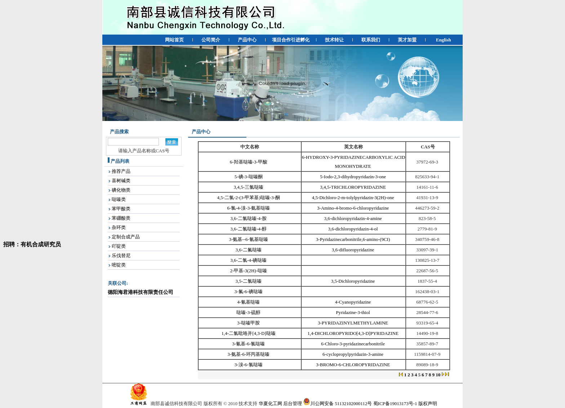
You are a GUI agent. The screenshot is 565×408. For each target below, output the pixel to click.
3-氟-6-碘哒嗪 (249, 291)
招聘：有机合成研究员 (30, 246)
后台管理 (292, 403)
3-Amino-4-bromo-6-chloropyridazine (353, 208)
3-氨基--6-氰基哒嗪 (249, 239)
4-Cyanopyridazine (353, 302)
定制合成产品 (126, 236)
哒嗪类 (119, 199)
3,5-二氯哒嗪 (249, 281)
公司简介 (210, 39)
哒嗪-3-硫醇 (249, 312)
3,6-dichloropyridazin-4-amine (353, 218)
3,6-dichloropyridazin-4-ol (353, 229)
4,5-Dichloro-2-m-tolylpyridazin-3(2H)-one (353, 197)
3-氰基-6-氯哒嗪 (249, 343)
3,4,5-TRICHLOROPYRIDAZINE (353, 187)
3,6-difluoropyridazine (353, 249)
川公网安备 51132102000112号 (337, 403)
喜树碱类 (121, 180)
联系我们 (370, 39)
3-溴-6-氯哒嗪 (249, 364)
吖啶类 (119, 246)
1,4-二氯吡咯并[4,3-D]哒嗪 (249, 333)
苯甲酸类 (121, 208)
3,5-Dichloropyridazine (353, 281)
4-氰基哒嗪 (249, 302)
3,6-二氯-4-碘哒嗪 (249, 260)
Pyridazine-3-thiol (353, 312)
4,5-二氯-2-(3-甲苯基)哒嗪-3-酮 (249, 197)
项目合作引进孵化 (291, 39)
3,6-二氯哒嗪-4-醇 (249, 229)
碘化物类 (121, 190)
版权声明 (427, 403)
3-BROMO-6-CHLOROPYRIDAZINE (353, 364)
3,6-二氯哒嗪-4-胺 (249, 218)
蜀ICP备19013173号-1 (395, 403)
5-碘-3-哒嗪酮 (249, 176)
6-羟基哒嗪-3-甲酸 (249, 162)
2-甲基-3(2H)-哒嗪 (249, 270)
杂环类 (119, 227)
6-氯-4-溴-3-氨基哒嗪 (249, 208)
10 (438, 374)
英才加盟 (407, 39)
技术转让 (334, 39)
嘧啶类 (119, 265)
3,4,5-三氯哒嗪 (249, 187)
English (443, 39)
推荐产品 (121, 171)
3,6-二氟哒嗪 (249, 249)
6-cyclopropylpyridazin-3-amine (353, 354)
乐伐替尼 (121, 255)
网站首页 (174, 39)
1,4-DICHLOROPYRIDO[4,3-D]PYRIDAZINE (353, 333)
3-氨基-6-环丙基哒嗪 (249, 354)
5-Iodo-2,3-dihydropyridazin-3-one (353, 176)
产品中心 (247, 39)
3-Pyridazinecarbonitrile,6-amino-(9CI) (353, 239)
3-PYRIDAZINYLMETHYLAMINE (353, 323)
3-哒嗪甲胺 (249, 323)
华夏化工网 (270, 403)
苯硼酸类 (121, 218)
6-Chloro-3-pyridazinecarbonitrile (353, 343)
